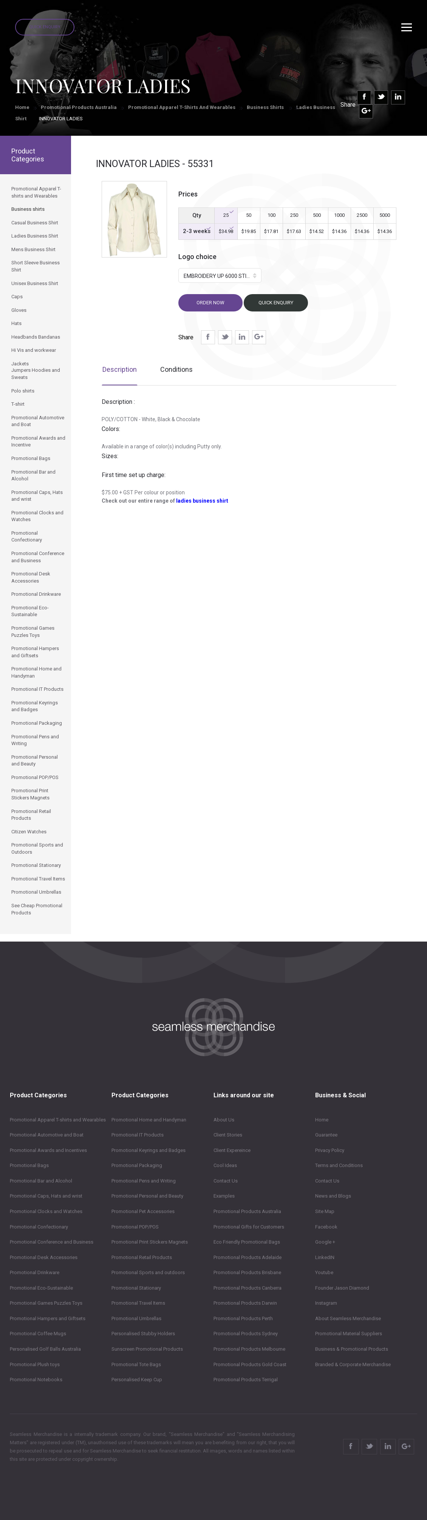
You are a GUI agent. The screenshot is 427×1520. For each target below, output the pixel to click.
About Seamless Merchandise (348, 1318)
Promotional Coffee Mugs (38, 1333)
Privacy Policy (329, 1150)
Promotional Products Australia (79, 107)
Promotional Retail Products (141, 1257)
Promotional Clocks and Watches (46, 1211)
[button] (219, 275)
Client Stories (228, 1135)
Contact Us (226, 1181)
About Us (224, 1120)
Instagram (326, 1303)
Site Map (324, 1211)
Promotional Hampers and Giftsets (47, 1318)
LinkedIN (324, 1257)
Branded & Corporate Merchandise (353, 1364)
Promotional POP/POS (135, 1227)
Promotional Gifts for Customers (249, 1227)
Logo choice (197, 257)
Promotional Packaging (136, 1165)
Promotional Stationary (136, 1288)
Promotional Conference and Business (51, 1242)
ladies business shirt (202, 501)
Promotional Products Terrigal (246, 1379)
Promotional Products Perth (243, 1318)
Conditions (176, 369)
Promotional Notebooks (36, 1379)
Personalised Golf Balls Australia (45, 1349)
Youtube (324, 1272)
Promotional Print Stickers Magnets (149, 1242)
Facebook (326, 1227)
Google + (325, 1242)
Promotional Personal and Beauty (147, 1196)
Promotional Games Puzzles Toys (46, 1303)
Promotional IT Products (137, 1135)
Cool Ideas (225, 1165)
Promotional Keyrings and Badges (148, 1150)
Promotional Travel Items (138, 1303)
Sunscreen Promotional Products (147, 1349)
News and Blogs (333, 1196)
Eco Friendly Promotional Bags (247, 1242)
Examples (224, 1196)
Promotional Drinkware (34, 1272)
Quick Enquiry (44, 27)
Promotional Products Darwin (245, 1303)
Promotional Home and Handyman (148, 1120)
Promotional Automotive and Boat (47, 1135)
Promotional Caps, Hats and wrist (46, 1196)
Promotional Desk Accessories (43, 1257)
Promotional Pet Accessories (143, 1211)
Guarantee (326, 1135)
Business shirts (266, 107)
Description (119, 369)
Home (22, 107)
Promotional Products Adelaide (248, 1257)
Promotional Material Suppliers (348, 1333)
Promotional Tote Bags (136, 1364)
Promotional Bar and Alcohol (41, 1181)
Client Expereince (232, 1150)
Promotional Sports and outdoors (148, 1272)
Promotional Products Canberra (248, 1288)
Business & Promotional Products (351, 1349)
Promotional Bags (29, 1165)
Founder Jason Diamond (342, 1288)
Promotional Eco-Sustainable (41, 1288)
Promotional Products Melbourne (249, 1349)
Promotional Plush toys (35, 1364)
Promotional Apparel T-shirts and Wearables (181, 107)
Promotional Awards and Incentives (48, 1150)
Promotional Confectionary (39, 1227)
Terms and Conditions (339, 1165)
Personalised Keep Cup (136, 1379)
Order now (210, 302)
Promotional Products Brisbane (247, 1272)
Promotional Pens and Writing (143, 1181)
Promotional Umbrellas (136, 1318)
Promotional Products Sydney (246, 1333)
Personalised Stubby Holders (143, 1333)
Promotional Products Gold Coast (250, 1364)
